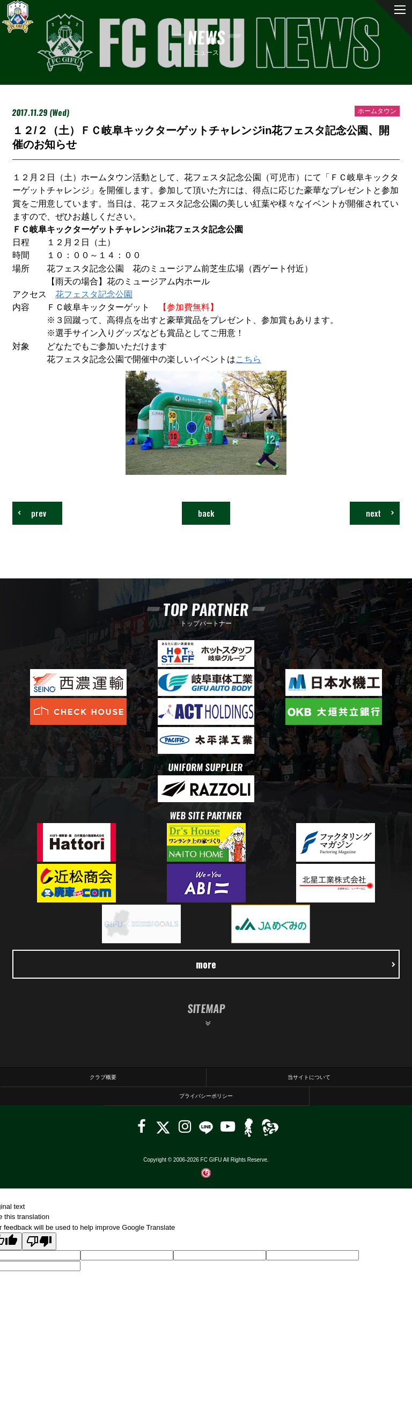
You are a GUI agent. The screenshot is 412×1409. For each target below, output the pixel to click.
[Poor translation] (39, 1241)
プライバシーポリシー (206, 1096)
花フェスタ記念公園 (94, 294)
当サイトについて (309, 1077)
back (206, 513)
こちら (248, 359)
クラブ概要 (103, 1077)
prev (32, 513)
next (380, 513)
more (295, 964)
